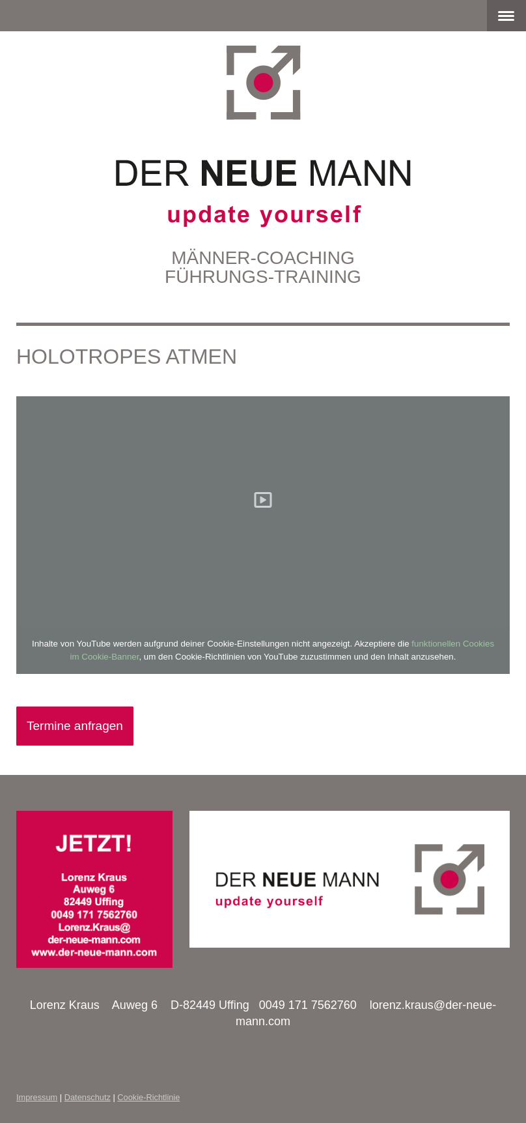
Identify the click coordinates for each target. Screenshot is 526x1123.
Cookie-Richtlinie (148, 1097)
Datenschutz (87, 1097)
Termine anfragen (75, 726)
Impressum (36, 1097)
